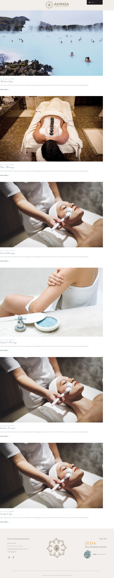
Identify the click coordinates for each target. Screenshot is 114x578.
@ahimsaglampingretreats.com (18, 549)
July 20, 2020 (4, 340)
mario (12, 79)
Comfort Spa (6, 513)
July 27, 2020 (4, 164)
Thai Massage (7, 167)
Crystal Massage (8, 342)
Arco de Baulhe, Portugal (14, 546)
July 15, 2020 (3, 425)
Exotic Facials (7, 428)
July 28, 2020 (4, 79)
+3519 (9, 552)
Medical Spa (6, 81)
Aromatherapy (7, 253)
